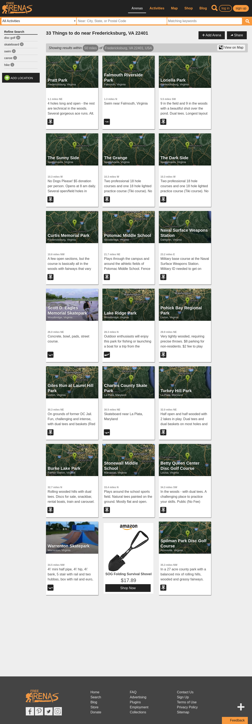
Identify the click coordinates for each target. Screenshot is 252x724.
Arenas (137, 8)
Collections (138, 712)
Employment (139, 707)
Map (174, 8)
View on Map (231, 47)
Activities (156, 8)
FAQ (133, 692)
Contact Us (185, 692)
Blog (203, 8)
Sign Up (183, 697)
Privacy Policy (187, 707)
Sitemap (183, 712)
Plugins (135, 702)
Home (94, 692)
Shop (189, 8)
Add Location (22, 78)
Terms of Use (187, 702)
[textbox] (204, 21)
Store (94, 707)
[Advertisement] (21, 147)
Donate (95, 712)
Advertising (138, 697)
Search (95, 697)
